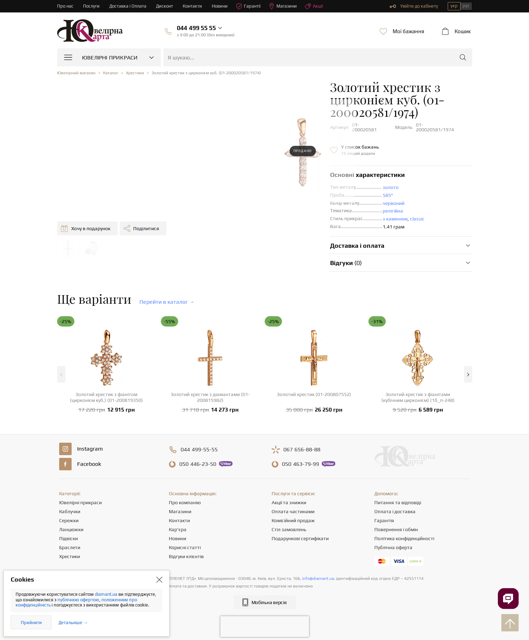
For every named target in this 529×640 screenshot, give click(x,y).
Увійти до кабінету (414, 6)
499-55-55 (199, 445)
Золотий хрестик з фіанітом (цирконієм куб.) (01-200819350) (106, 392)
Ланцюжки (71, 525)
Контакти (192, 6)
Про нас (65, 6)
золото (270, 170)
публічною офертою (78, 599)
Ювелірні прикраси (80, 498)
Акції (314, 6)
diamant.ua (106, 594)
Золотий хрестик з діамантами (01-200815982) (210, 392)
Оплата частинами (293, 507)
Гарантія (384, 516)
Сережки (69, 516)
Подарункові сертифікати (300, 533)
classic (296, 201)
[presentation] (264, 622)
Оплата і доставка (395, 507)
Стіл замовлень (289, 525)
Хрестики (69, 551)
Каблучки (69, 507)
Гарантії (248, 6)
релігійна (272, 193)
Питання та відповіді (397, 498)
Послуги (91, 6)
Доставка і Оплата (128, 6)
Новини (220, 6)
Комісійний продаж (293, 516)
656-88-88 (301, 445)
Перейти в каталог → (167, 297)
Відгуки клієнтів (186, 551)
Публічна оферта (393, 542)
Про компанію (185, 498)
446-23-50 (197, 459)
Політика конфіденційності (404, 533)
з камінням (274, 201)
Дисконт (164, 6)
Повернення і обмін (396, 525)
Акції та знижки (289, 498)
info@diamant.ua (318, 574)
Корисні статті (185, 542)
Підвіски (68, 533)
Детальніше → (73, 622)
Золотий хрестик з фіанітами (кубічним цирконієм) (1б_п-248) (418, 392)
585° (267, 178)
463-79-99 (300, 459)
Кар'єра (177, 525)
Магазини (283, 6)
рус (466, 5)
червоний (273, 186)
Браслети (69, 542)
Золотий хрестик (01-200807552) (314, 390)
